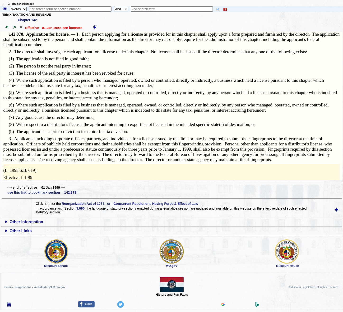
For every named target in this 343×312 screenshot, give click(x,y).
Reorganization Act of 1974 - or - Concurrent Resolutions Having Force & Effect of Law (130, 204)
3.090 (80, 208)
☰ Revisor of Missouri (19, 4)
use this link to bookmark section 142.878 (41, 192)
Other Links (20, 231)
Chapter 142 (27, 20)
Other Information (26, 222)
